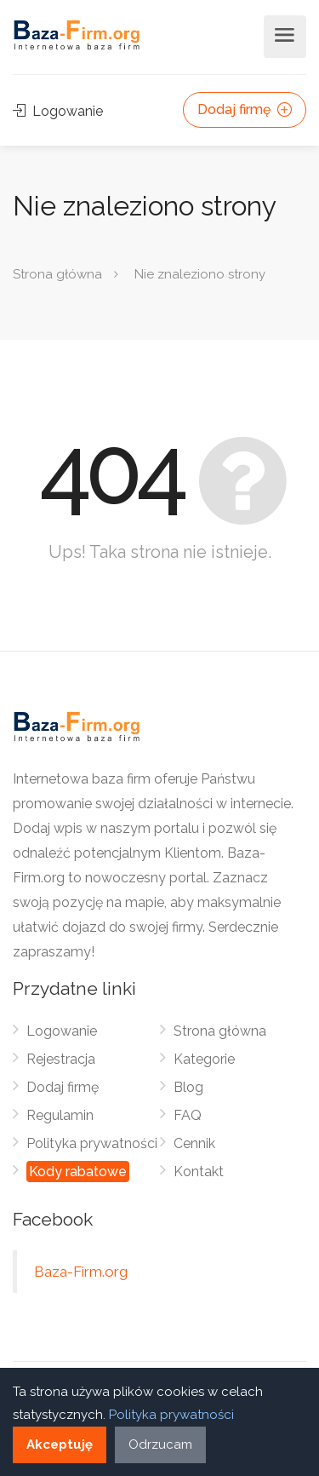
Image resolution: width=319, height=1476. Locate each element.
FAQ (188, 1115)
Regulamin (60, 1115)
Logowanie (58, 111)
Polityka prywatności (91, 1143)
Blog (188, 1087)
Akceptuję (59, 1444)
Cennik (194, 1143)
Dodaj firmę (244, 109)
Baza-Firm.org (81, 1271)
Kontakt (199, 1171)
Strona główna (57, 274)
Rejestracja (60, 1059)
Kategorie (204, 1059)
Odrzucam (160, 1444)
